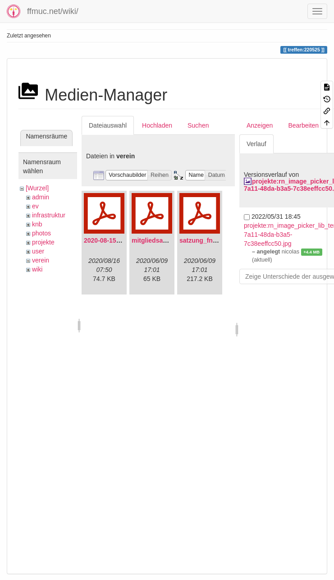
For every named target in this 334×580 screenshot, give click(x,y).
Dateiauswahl (108, 125)
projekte (43, 242)
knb (37, 224)
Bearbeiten (303, 125)
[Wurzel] (37, 188)
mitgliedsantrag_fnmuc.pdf (172, 240)
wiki (37, 269)
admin (40, 197)
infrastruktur (48, 215)
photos (41, 233)
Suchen (198, 125)
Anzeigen (260, 125)
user (38, 251)
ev (35, 206)
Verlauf (256, 143)
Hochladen (157, 125)
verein (40, 260)
